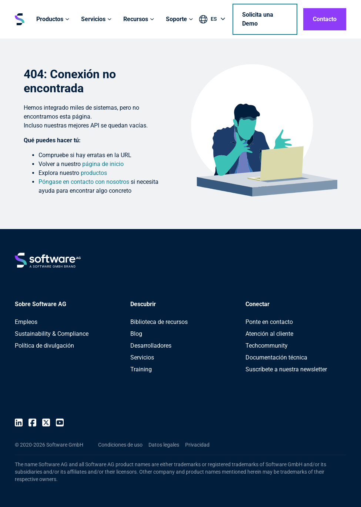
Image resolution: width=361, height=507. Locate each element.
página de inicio (103, 164)
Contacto (325, 19)
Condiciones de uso (120, 445)
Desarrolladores (150, 345)
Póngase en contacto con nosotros (84, 181)
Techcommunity (266, 345)
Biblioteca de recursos (159, 321)
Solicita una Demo (257, 19)
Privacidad (197, 445)
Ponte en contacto (269, 321)
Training (141, 369)
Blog (136, 333)
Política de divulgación (44, 345)
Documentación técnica (276, 357)
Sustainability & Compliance (51, 333)
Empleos (26, 321)
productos (94, 172)
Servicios (142, 357)
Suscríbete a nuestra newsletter (286, 369)
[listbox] (213, 20)
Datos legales (163, 445)
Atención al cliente (269, 333)
